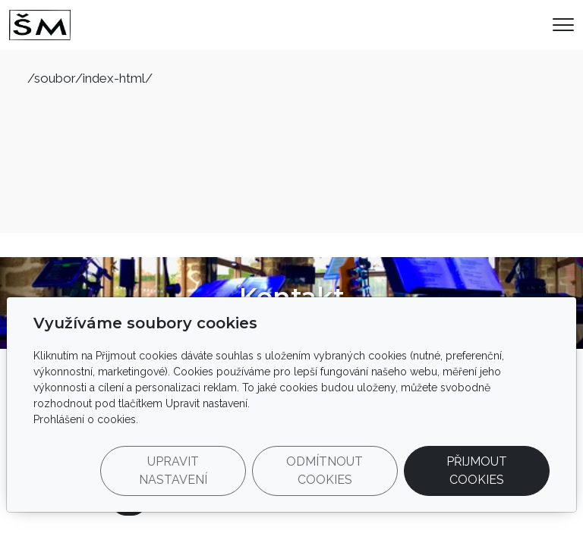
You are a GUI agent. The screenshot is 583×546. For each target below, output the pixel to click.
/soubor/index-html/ (90, 78)
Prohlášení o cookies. (85, 419)
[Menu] (563, 24)
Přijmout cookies (476, 470)
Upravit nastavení (173, 470)
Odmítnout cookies (324, 470)
